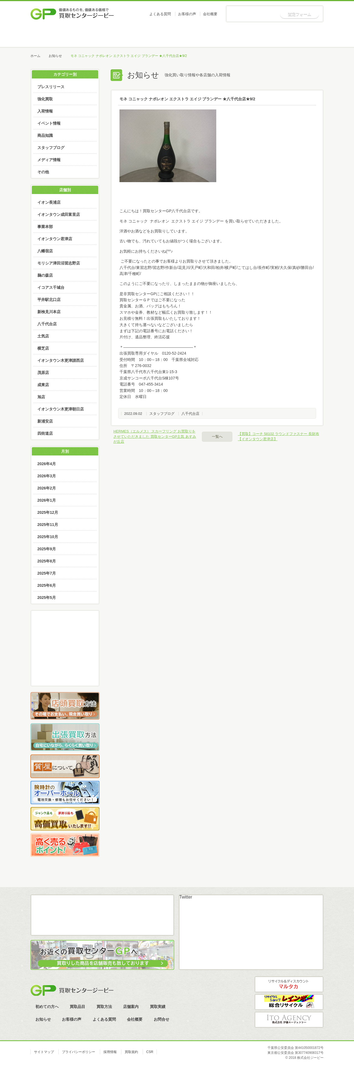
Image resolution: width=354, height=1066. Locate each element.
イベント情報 (49, 123)
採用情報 (110, 1052)
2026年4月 (46, 464)
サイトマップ (44, 1052)
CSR (149, 1052)
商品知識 (45, 135)
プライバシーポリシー (78, 1052)
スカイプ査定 (65, 675)
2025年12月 (47, 512)
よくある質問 (160, 14)
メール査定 (65, 644)
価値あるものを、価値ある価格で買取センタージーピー (72, 14)
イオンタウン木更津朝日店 (60, 409)
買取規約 (131, 1052)
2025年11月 (47, 524)
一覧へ (217, 436)
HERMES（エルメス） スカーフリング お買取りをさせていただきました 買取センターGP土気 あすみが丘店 (154, 436)
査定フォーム (299, 14)
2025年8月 (46, 561)
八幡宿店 (45, 251)
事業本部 (45, 226)
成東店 (43, 385)
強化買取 (45, 99)
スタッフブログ (162, 414)
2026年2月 (46, 488)
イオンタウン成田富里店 (58, 214)
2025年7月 (46, 573)
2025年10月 (47, 537)
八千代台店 (190, 414)
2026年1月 (46, 500)
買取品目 (135, 36)
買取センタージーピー (71, 990)
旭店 (41, 397)
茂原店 (43, 372)
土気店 (43, 336)
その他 (43, 172)
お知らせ (302, 36)
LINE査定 (65, 659)
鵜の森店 (45, 275)
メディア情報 (49, 160)
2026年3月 (46, 476)
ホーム (51, 36)
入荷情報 (45, 111)
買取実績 (260, 36)
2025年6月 (46, 585)
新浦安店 (45, 421)
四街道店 (45, 433)
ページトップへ (331, 883)
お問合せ (161, 1019)
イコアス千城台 (50, 287)
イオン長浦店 (49, 202)
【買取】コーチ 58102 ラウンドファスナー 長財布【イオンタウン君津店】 (278, 436)
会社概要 (210, 14)
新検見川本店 (49, 312)
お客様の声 (187, 14)
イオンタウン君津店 (54, 239)
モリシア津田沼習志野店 (58, 263)
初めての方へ (93, 36)
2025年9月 (46, 549)
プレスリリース (50, 87)
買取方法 (176, 36)
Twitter (185, 897)
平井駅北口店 (49, 299)
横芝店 (43, 348)
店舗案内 (218, 36)
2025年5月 (46, 597)
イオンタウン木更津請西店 (60, 360)
